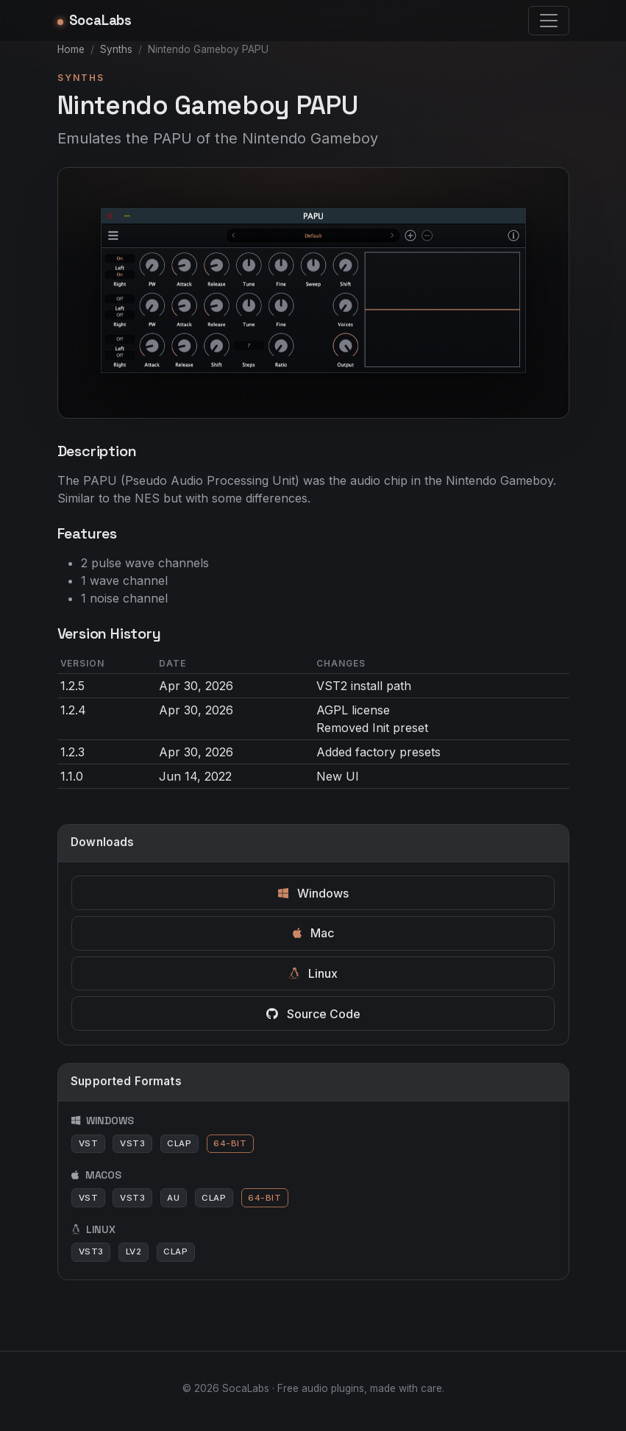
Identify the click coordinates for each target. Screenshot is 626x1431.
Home (71, 49)
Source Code (313, 1013)
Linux (313, 973)
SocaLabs (94, 20)
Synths (116, 49)
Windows (313, 893)
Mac (313, 933)
